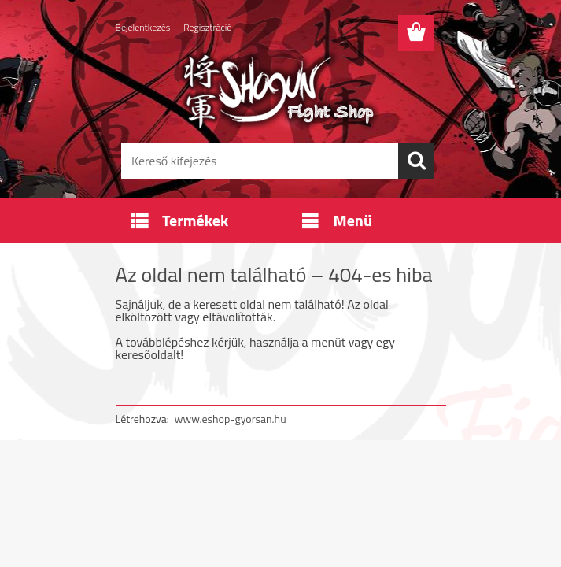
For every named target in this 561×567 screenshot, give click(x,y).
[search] (416, 161)
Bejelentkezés (143, 27)
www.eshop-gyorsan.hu (230, 418)
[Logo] (271, 91)
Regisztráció (207, 27)
